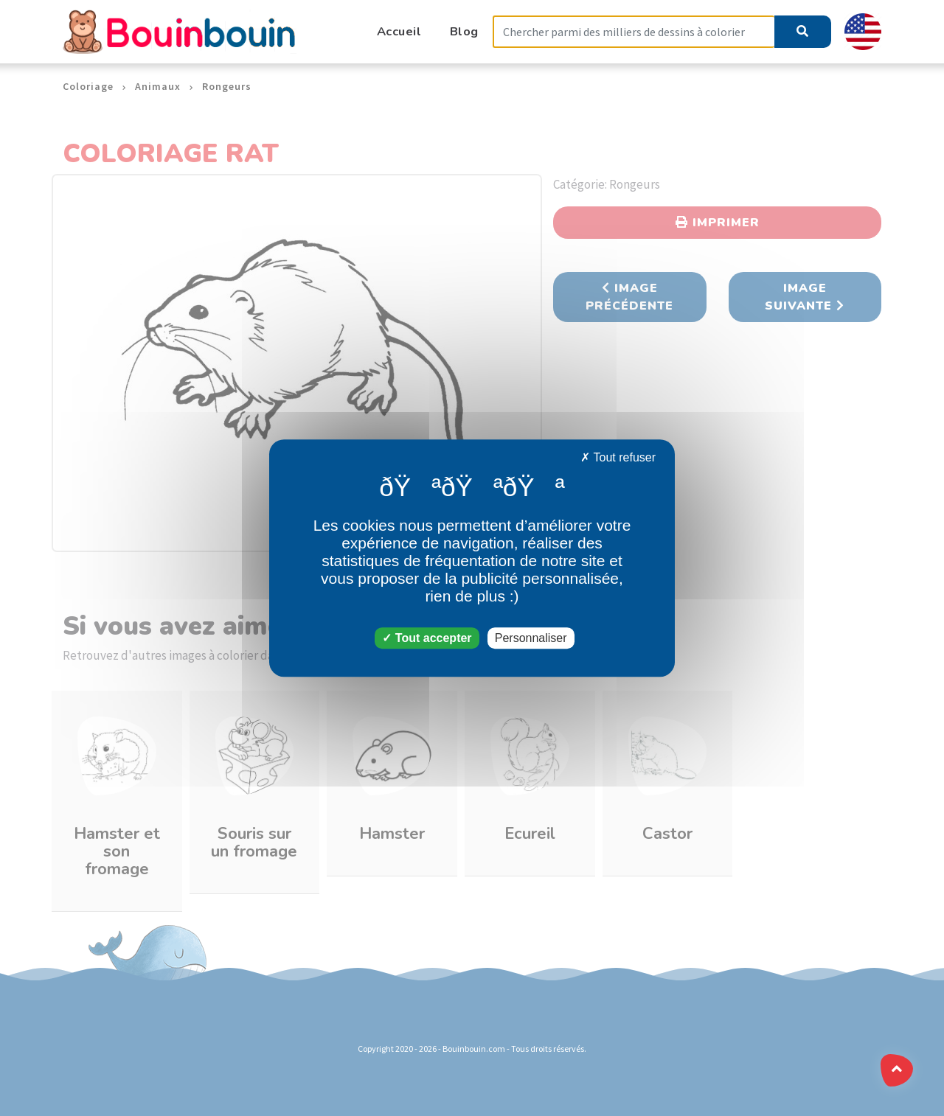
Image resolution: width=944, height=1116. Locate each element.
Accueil (399, 31)
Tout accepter (426, 638)
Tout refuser (618, 457)
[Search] (633, 32)
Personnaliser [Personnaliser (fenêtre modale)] (531, 638)
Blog (464, 31)
